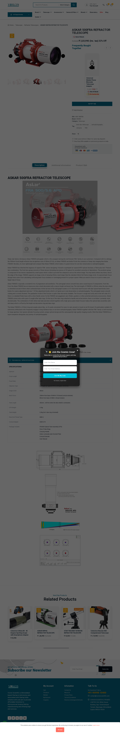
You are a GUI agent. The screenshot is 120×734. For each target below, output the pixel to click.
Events (37, 17)
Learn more (96, 725)
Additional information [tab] (61, 165)
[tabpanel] (60, 369)
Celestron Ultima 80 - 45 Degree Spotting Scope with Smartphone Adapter (19, 633)
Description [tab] (40, 165)
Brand (37, 12)
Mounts (83, 12)
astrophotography (97, 124)
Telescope (46, 12)
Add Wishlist (77, 110)
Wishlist (45, 695)
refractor (79, 128)
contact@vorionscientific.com (100, 696)
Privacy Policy (68, 695)
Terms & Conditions (70, 697)
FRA (86, 128)
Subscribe (105, 669)
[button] (10, 56)
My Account (46, 697)
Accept (60, 730)
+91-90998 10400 (97, 692)
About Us (67, 692)
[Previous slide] (106, 48)
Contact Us (67, 690)
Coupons (46, 700)
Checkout (46, 692)
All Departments (16, 14)
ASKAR (78, 119)
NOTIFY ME (92, 104)
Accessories (58, 12)
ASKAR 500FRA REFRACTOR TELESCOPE (54, 25)
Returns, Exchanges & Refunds (73, 700)
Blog (106, 12)
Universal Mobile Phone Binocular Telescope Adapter (91, 82)
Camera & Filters (71, 12)
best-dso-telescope (82, 124)
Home (12, 25)
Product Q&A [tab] (81, 165)
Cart (44, 690)
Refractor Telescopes (31, 25)
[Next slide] (110, 48)
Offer (101, 12)
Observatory (93, 12)
